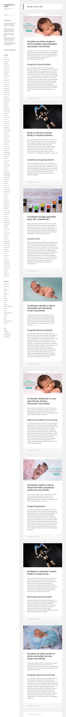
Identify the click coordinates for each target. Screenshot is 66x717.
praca (5, 302)
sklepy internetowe (7, 312)
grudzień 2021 (6, 148)
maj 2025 (5, 78)
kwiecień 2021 (6, 164)
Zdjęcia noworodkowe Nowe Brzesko (42, 420)
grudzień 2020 (6, 173)
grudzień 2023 (6, 109)
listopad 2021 (6, 150)
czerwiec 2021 (6, 160)
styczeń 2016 (6, 259)
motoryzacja (6, 300)
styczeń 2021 (6, 171)
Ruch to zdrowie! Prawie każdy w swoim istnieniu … (41, 134)
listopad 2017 (6, 220)
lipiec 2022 (6, 133)
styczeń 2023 (6, 125)
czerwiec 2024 (6, 98)
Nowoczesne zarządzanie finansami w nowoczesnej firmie (9, 34)
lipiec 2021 (6, 158)
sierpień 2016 (6, 247)
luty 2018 (5, 216)
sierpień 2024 (6, 94)
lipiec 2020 (6, 181)
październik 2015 (7, 266)
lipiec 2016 (6, 249)
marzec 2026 (6, 61)
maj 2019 (5, 195)
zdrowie (5, 323)
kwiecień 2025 (6, 80)
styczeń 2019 (6, 199)
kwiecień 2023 (6, 121)
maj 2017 (5, 230)
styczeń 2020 (6, 187)
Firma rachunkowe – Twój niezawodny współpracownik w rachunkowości (9, 43)
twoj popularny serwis (9, 5)
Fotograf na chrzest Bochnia (38, 64)
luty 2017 (5, 237)
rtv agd (5, 310)
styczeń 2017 (6, 239)
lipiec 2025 (6, 74)
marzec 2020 (6, 185)
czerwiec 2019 (6, 193)
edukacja (5, 294)
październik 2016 (7, 243)
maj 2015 (5, 272)
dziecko (5, 292)
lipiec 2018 (6, 208)
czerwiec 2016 (6, 251)
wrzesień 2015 (7, 268)
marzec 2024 (6, 103)
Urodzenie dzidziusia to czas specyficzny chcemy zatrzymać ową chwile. (41, 401)
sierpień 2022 (6, 131)
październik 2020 (7, 175)
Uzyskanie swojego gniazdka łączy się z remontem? (41, 218)
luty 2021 (5, 169)
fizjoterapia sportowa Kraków (39, 597)
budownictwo (6, 290)
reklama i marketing (8, 306)
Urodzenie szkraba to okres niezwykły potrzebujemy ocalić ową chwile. (41, 308)
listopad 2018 (6, 204)
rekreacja (6, 308)
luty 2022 (5, 144)
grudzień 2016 (6, 241)
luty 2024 (5, 105)
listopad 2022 (6, 127)
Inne (5, 296)
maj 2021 (5, 162)
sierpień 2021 (6, 156)
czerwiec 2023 (6, 117)
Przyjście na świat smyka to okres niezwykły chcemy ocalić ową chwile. (41, 656)
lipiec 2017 (6, 226)
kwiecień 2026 (6, 59)
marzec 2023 (6, 123)
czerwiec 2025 (6, 76)
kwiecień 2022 (6, 140)
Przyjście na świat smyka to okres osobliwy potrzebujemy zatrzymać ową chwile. (42, 44)
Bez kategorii (6, 286)
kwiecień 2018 (6, 212)
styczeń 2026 (6, 65)
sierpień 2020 (6, 179)
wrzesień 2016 (7, 245)
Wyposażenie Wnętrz (8, 321)
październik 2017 (7, 222)
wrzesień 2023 (7, 111)
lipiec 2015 (6, 270)
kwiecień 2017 (6, 232)
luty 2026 (5, 63)
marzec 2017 (6, 235)
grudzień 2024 (6, 86)
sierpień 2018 (6, 206)
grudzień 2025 (6, 67)
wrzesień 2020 (7, 177)
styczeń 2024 (6, 107)
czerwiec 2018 (6, 210)
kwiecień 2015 (6, 274)
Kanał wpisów (6, 332)
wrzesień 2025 (7, 72)
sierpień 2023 (6, 113)
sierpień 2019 (6, 191)
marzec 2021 (6, 166)
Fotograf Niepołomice (36, 506)
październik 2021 (7, 152)
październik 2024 (7, 90)
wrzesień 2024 (7, 92)
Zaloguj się (6, 330)
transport (6, 314)
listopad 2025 (6, 70)
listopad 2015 (6, 263)
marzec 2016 (6, 255)
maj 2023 (5, 119)
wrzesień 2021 (7, 154)
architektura (6, 283)
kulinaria (5, 298)
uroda (5, 316)
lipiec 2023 (6, 115)
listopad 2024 (6, 88)
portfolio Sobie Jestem (36, 443)
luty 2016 (5, 257)
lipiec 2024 (6, 96)
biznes (5, 288)
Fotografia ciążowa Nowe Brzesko (41, 675)
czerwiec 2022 (6, 136)
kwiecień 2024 (6, 100)
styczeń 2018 (6, 218)
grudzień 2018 (6, 202)
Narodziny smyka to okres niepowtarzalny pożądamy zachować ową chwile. (40, 487)
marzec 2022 (6, 142)
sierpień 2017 (6, 224)
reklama (5, 304)
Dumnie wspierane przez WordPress (34, 714)
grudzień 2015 (6, 261)
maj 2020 (5, 183)
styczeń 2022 (6, 146)
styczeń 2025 (6, 84)
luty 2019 (5, 197)
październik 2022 (7, 129)
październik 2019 (7, 189)
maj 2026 (5, 57)
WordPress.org (7, 336)
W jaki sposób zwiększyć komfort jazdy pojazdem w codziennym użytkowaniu (9, 30)
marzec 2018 (6, 214)
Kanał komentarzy (7, 334)
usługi (5, 319)
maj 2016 (5, 253)
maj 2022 (5, 138)
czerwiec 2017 (6, 228)
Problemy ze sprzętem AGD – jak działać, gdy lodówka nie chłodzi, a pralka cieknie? (9, 39)
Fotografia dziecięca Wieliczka (39, 330)
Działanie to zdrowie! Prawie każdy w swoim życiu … (41, 572)
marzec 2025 (6, 82)
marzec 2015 (6, 276)
